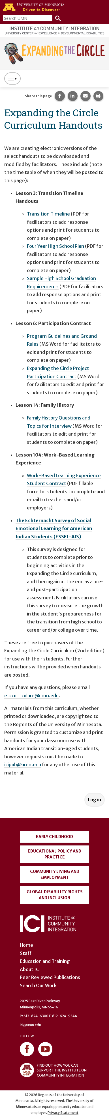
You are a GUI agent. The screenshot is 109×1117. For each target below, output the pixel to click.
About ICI (30, 969)
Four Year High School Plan (55, 246)
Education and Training (45, 961)
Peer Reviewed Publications (50, 977)
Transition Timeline (48, 214)
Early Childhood (54, 836)
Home (26, 945)
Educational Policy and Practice (54, 854)
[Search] (56, 18)
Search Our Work (38, 985)
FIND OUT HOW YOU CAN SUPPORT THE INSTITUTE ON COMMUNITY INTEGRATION (53, 1070)
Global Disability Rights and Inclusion (55, 894)
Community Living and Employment (54, 874)
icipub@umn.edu (22, 764)
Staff (25, 953)
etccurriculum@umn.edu (31, 695)
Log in (94, 799)
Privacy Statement (63, 1112)
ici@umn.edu (30, 1025)
